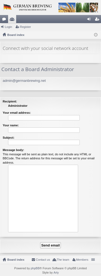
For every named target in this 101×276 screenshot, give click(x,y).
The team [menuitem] (63, 259)
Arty (56, 272)
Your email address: (17, 112)
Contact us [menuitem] (43, 259)
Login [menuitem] (90, 20)
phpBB (35, 268)
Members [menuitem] (82, 259)
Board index (16, 259)
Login (8, 26)
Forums (5, 20)
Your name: (11, 125)
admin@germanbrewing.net (24, 81)
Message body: (13, 150)
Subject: (8, 137)
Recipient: (10, 101)
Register (25, 26)
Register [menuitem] (98, 20)
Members (13, 20)
